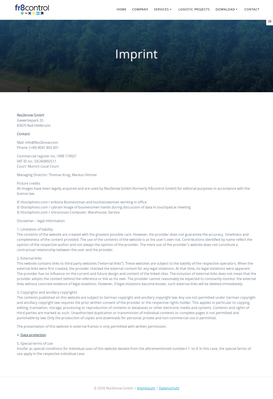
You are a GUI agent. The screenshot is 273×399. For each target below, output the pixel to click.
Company (140, 9)
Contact (252, 9)
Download (225, 9)
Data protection (33, 335)
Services (161, 9)
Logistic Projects (194, 9)
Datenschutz (169, 388)
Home (121, 9)
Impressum (146, 388)
